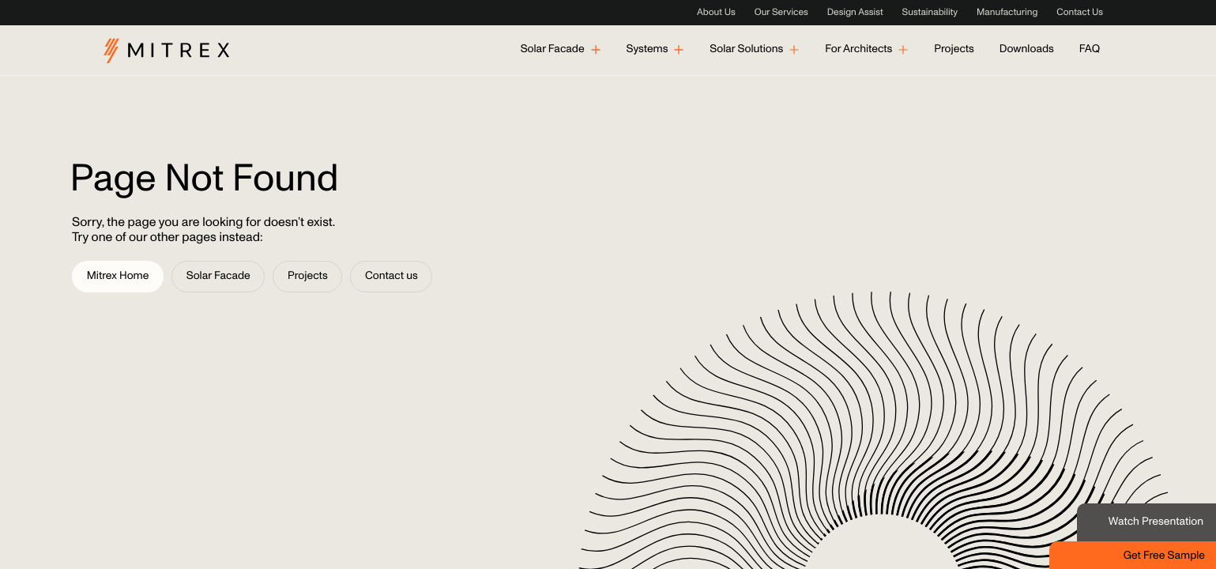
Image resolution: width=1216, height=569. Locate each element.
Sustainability (930, 12)
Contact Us (1079, 12)
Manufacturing (1007, 12)
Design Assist (855, 12)
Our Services (781, 12)
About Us (716, 12)
